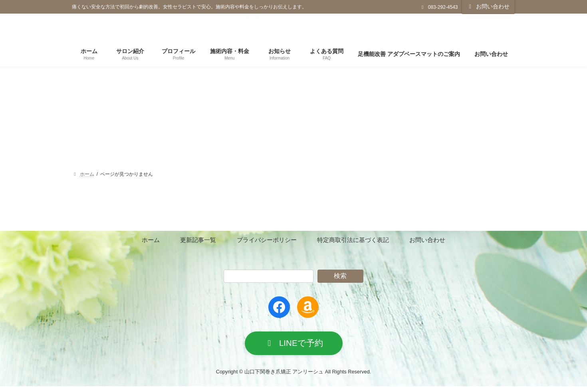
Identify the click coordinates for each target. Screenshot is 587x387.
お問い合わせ (488, 6)
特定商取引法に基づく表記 (353, 240)
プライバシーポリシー (267, 240)
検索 (340, 275)
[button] (294, 343)
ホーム (151, 240)
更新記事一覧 (198, 240)
